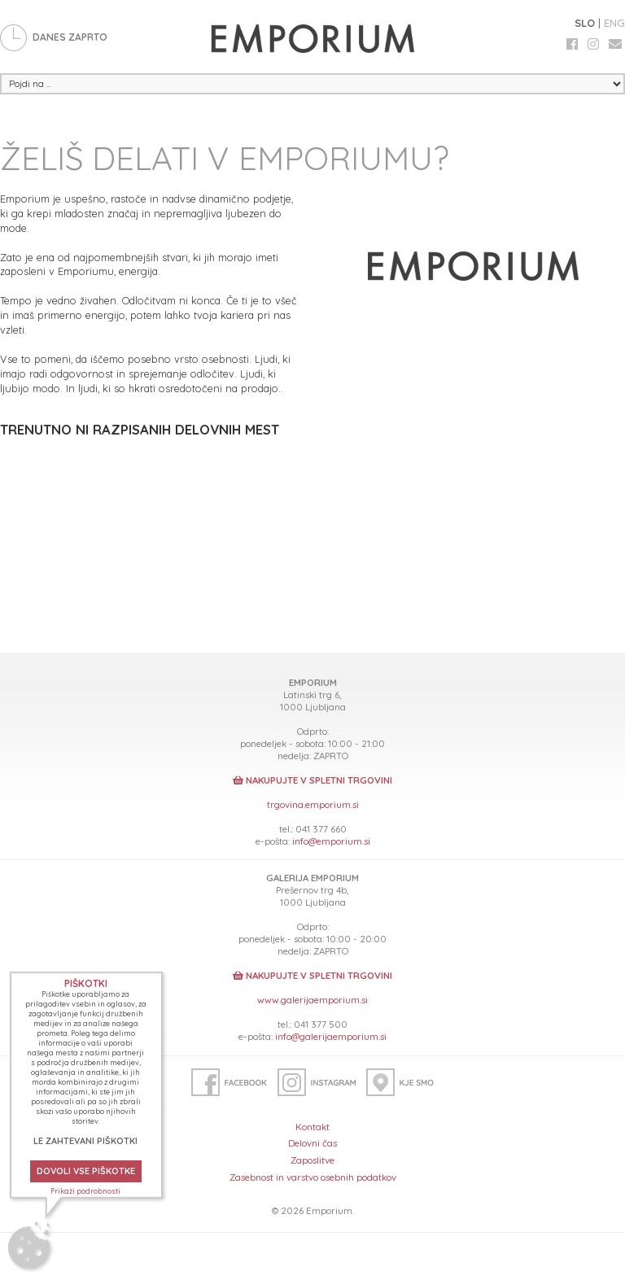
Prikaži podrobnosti (85, 1190)
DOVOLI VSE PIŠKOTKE (86, 1171)
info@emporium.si (331, 841)
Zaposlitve (312, 1160)
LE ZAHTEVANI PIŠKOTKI (85, 1141)
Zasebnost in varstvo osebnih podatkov (312, 1177)
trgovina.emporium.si (313, 804)
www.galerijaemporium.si (312, 1000)
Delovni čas (312, 1143)
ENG (614, 22)
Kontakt (312, 1127)
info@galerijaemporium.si (331, 1036)
